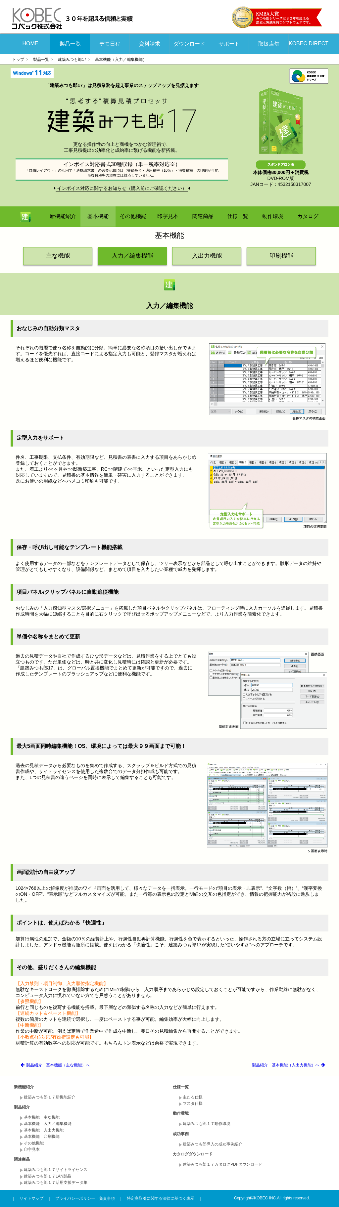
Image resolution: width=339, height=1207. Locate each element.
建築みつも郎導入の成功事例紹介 (212, 1144)
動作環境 (272, 216)
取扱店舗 (268, 44)
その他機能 (133, 216)
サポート (229, 44)
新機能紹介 (63, 216)
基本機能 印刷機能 (42, 1136)
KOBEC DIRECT (308, 43)
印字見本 (167, 216)
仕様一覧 (237, 216)
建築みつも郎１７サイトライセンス (55, 1169)
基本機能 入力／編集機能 (48, 1123)
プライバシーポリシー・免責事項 (85, 1198)
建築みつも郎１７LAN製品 (47, 1176)
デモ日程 (110, 44)
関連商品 (203, 216)
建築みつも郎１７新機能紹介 (49, 1097)
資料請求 (149, 44)
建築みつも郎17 (72, 59)
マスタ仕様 (193, 1103)
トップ (18, 59)
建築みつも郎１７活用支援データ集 (55, 1182)
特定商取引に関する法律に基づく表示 (160, 1198)
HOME (30, 43)
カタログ (307, 216)
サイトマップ (31, 1198)
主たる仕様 (193, 1097)
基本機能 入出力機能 (44, 1130)
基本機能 (98, 216)
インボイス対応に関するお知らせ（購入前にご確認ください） (122, 188)
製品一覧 (70, 44)
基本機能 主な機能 (42, 1117)
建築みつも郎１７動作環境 (206, 1123)
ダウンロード (189, 44)
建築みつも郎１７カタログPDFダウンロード (222, 1164)
